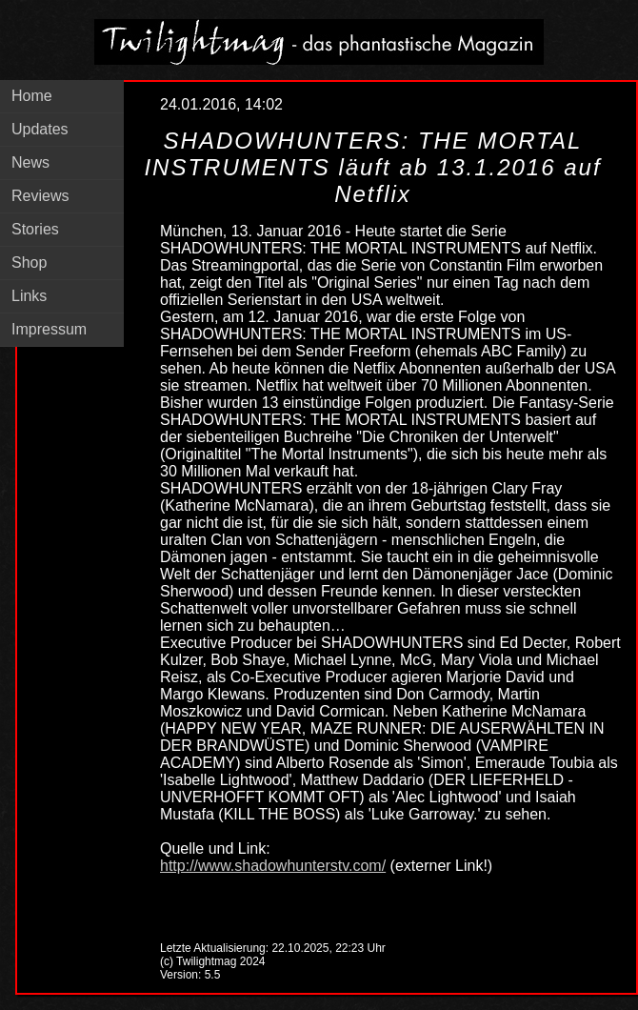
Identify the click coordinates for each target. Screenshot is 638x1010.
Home (31, 96)
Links (29, 296)
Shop (29, 262)
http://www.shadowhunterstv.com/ (273, 866)
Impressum (49, 329)
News (30, 162)
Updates (40, 129)
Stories (35, 229)
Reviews (40, 196)
